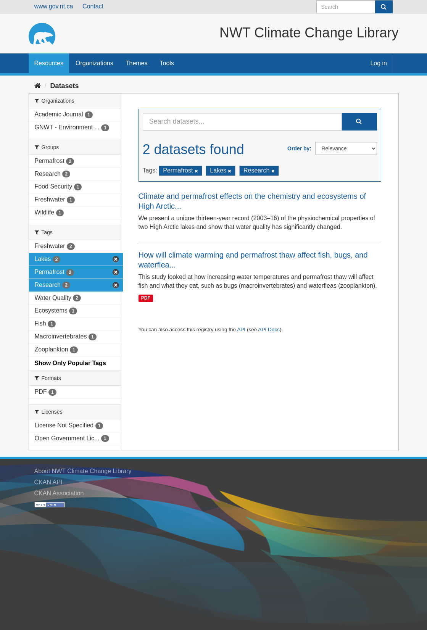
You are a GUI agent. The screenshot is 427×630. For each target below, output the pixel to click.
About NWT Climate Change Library (83, 471)
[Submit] (384, 6)
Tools (167, 63)
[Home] (37, 86)
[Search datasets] (354, 6)
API (241, 329)
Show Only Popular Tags (70, 363)
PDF (145, 298)
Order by (298, 148)
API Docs (269, 329)
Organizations (94, 63)
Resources (48, 63)
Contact (92, 6)
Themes (137, 63)
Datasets (64, 86)
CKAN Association (59, 493)
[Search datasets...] (242, 122)
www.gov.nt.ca (53, 6)
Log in (378, 63)
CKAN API (48, 482)
